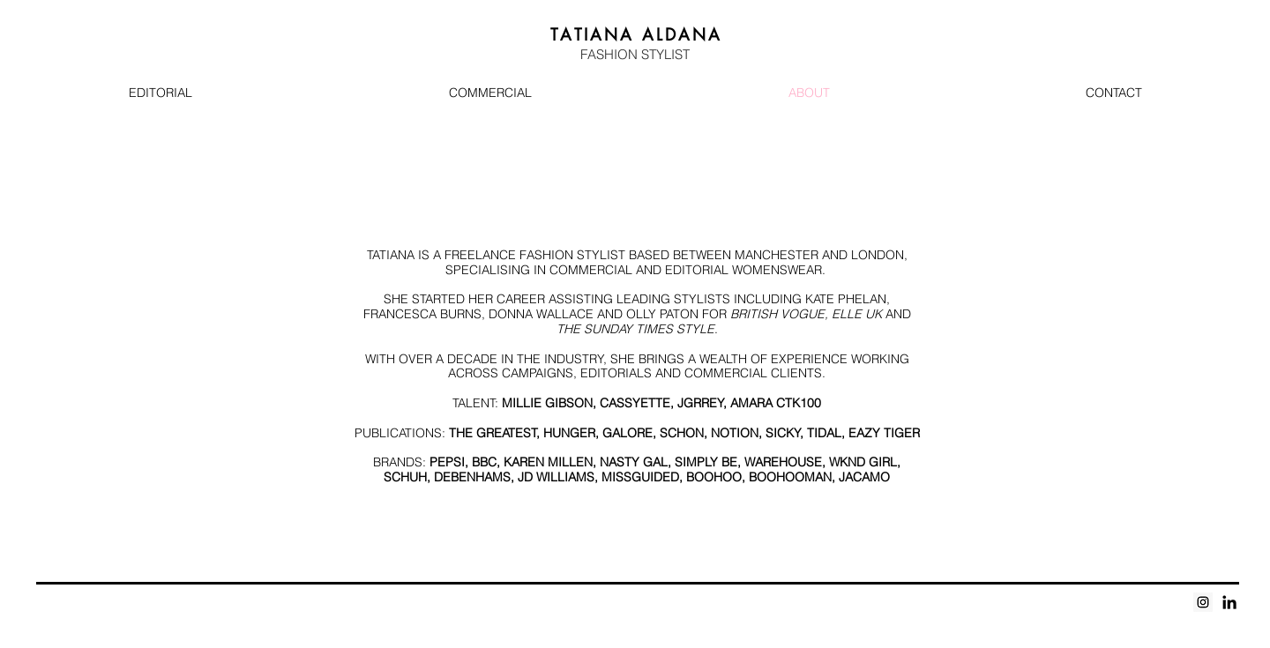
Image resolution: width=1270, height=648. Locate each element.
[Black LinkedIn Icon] (1229, 602)
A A (637, 34)
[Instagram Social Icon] (1203, 602)
